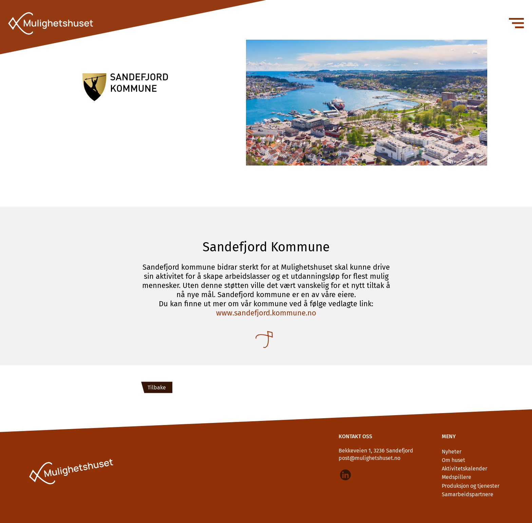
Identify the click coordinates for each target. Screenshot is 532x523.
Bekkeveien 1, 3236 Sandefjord (376, 450)
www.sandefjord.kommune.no (266, 312)
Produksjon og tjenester (470, 486)
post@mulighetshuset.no (369, 458)
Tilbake (157, 387)
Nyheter (451, 451)
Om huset (453, 460)
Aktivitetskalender (464, 468)
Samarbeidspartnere (467, 494)
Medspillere (456, 477)
